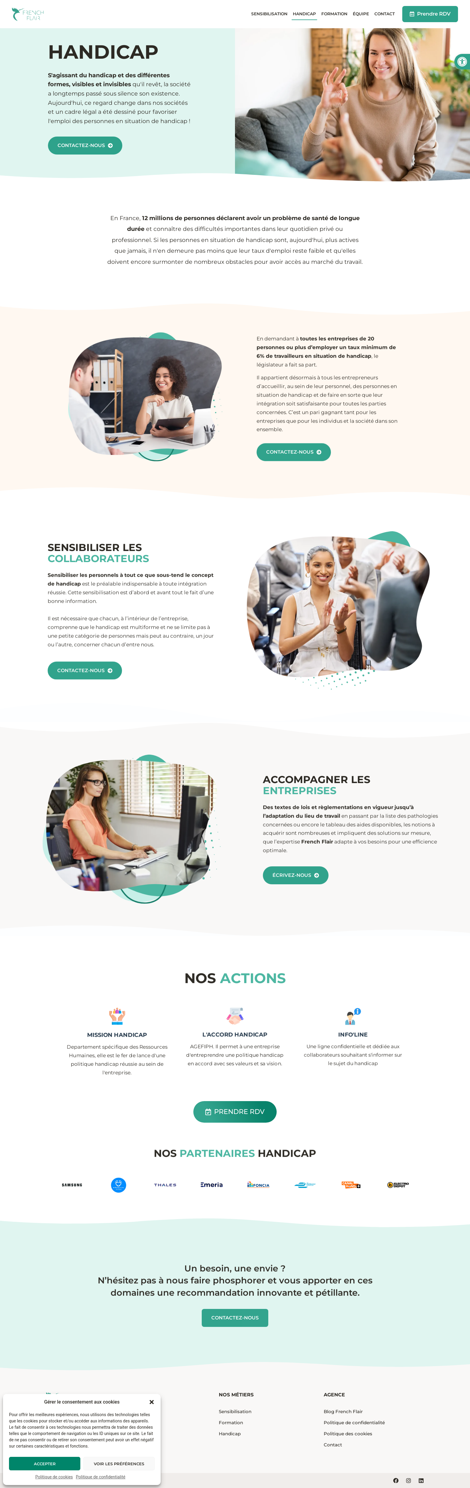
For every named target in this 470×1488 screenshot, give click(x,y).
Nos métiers (236, 1395)
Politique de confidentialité (100, 1477)
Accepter (45, 1463)
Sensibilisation (269, 13)
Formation (334, 13)
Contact (384, 13)
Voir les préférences (119, 1463)
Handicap (304, 13)
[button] (462, 61)
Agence (334, 1395)
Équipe (361, 13)
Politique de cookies (54, 1477)
